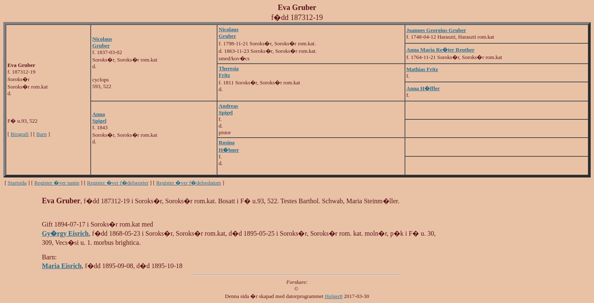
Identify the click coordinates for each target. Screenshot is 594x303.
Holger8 (334, 296)
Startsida (17, 183)
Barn (41, 134)
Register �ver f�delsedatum (188, 183)
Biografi (20, 134)
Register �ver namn (57, 183)
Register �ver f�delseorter (117, 183)
